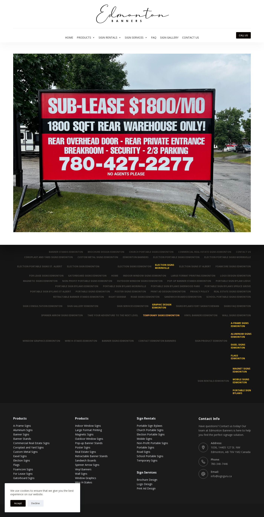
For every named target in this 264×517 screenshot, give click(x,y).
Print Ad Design (146, 488)
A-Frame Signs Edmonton (240, 324)
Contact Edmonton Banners (157, 340)
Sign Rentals (110, 37)
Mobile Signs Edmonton (241, 381)
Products (86, 37)
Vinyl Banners (83, 469)
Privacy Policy (199, 291)
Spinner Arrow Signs (87, 465)
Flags (16, 465)
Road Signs (143, 452)
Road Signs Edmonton (145, 296)
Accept (18, 503)
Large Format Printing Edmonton (193, 275)
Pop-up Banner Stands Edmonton (189, 281)
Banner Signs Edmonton (118, 340)
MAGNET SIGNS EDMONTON (241, 370)
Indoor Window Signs (88, 425)
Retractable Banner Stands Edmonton (78, 296)
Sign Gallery (169, 37)
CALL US (243, 35)
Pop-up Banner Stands (89, 443)
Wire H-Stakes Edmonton (81, 340)
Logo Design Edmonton (235, 275)
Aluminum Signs (23, 430)
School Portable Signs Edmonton (228, 296)
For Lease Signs (23, 473)
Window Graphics (85, 478)
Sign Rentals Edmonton (213, 381)
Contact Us (190, 37)
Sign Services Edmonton (132, 306)
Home (69, 37)
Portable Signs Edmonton (93, 291)
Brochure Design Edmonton (106, 251)
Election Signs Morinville (164, 266)
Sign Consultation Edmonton (42, 306)
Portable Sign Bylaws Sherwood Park (175, 286)
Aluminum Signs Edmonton (241, 335)
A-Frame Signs (22, 425)
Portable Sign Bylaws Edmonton (76, 286)
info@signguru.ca (221, 476)
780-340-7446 (219, 464)
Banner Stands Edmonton (66, 251)
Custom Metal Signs (25, 452)
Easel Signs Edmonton (238, 346)
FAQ (153, 37)
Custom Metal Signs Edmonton (98, 257)
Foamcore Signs (23, 469)
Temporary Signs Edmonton (161, 315)
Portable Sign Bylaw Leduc (233, 281)
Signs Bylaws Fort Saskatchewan (197, 306)
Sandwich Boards (85, 460)
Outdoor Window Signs (89, 438)
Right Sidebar (117, 296)
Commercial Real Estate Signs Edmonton (204, 251)
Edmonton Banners (135, 257)
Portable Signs (145, 447)
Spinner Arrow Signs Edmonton (62, 315)
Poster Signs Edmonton (130, 291)
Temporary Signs (147, 460)
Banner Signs (21, 434)
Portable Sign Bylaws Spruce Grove (228, 286)
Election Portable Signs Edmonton (176, 257)
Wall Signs (81, 473)
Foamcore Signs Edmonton (233, 266)
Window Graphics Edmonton (41, 340)
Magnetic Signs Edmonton (40, 281)
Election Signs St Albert (195, 266)
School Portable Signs (150, 456)
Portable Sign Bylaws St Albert (50, 291)
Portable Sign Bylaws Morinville (124, 286)
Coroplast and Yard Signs (28, 447)
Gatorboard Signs (24, 478)
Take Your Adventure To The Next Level (112, 315)
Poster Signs (82, 447)
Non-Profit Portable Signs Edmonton (87, 281)
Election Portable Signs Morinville (227, 257)
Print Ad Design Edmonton (168, 291)
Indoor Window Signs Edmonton (144, 275)
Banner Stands (22, 438)
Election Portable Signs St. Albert (39, 266)
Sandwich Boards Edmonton (183, 296)
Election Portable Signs (151, 434)
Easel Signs (20, 456)
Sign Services (136, 37)
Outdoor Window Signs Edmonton (140, 281)
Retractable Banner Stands (91, 456)
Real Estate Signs (85, 452)
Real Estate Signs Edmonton (232, 291)
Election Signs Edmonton (134, 266)
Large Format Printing (88, 430)
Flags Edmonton (238, 357)
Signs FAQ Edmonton (237, 306)
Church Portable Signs (150, 430)
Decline (35, 503)
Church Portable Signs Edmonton (151, 251)
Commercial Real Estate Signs (31, 443)
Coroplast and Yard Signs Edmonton (48, 257)
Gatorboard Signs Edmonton (87, 275)
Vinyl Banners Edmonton (200, 315)
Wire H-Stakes (83, 482)
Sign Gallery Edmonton (82, 306)
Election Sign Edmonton (83, 266)
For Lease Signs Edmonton (46, 275)
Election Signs (21, 460)
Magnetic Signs (84, 434)
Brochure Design (147, 479)
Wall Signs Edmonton (236, 315)
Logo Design (144, 484)
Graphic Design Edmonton (161, 306)
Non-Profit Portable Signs (152, 443)
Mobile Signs (144, 438)
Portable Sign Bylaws (242, 392)
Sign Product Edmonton (211, 340)
